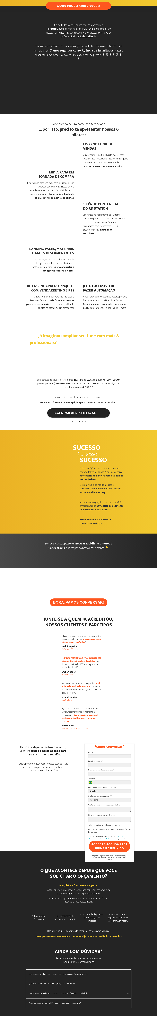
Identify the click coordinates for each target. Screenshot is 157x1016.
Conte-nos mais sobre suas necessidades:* (104, 805)
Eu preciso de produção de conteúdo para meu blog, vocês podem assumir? (59, 974)
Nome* (91, 752)
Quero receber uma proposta (78, 5)
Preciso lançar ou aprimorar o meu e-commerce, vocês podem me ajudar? (58, 993)
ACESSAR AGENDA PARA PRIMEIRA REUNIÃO (109, 846)
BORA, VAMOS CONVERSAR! (78, 602)
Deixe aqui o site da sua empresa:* (101, 770)
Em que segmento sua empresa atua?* (103, 787)
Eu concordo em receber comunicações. (105, 825)
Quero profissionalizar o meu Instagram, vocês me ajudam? (52, 983)
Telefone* (92, 778)
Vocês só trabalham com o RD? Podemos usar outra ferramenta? (55, 1003)
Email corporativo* (95, 761)
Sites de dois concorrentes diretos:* (101, 815)
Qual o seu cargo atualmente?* (100, 796)
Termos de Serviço (106, 839)
